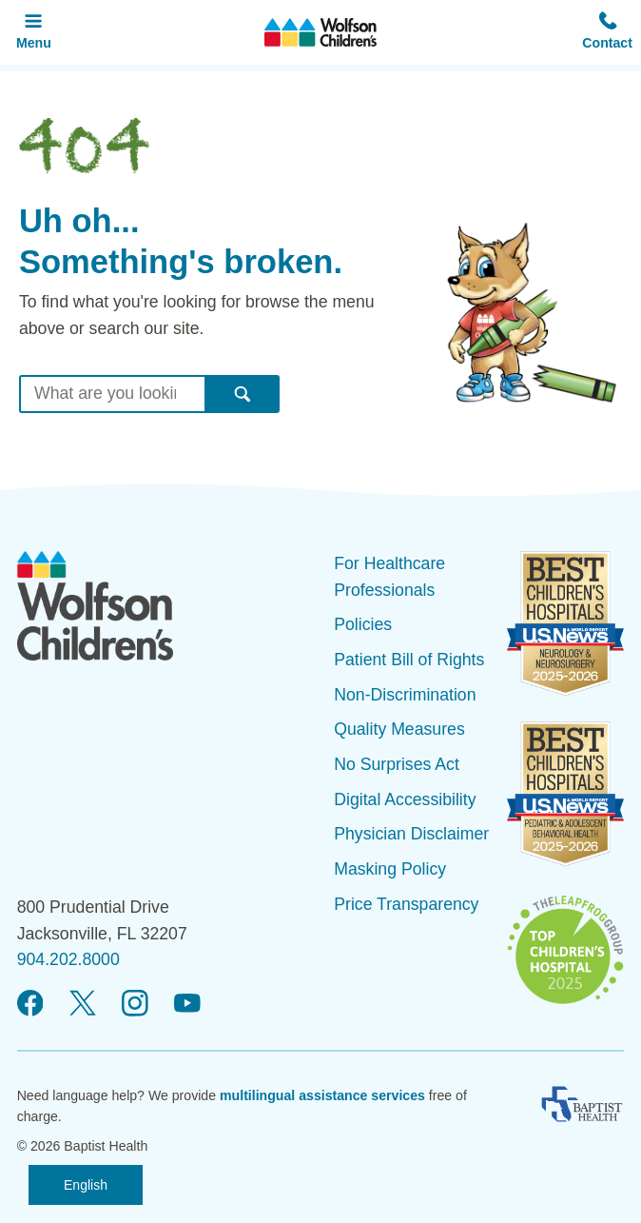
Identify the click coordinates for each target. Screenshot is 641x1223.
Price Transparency (406, 904)
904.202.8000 (68, 959)
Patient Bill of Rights (409, 659)
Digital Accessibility (405, 799)
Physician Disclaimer (411, 833)
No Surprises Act (396, 764)
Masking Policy (390, 868)
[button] (607, 32)
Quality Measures (399, 729)
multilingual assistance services (322, 1095)
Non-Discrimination (405, 694)
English (85, 1185)
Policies (363, 624)
